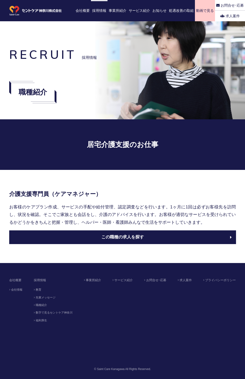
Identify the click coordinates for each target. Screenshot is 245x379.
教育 (37, 289)
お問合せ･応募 (230, 5)
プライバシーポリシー (219, 280)
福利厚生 (40, 320)
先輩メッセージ (45, 297)
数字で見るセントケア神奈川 (53, 312)
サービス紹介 (122, 280)
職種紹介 (40, 305)
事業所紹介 (92, 280)
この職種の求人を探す (166, 237)
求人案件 (230, 16)
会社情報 (15, 289)
